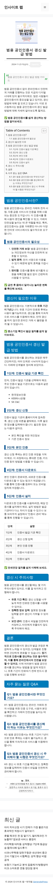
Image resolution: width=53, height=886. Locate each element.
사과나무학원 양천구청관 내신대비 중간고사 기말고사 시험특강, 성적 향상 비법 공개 (25, 856)
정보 (27, 780)
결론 (10, 169)
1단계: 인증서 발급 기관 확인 (25, 149)
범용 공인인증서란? (17, 134)
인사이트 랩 (13, 7)
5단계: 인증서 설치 (21, 162)
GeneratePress (40, 881)
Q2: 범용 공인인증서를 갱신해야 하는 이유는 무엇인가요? (28, 181)
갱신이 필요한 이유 (17, 141)
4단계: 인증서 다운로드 (23, 159)
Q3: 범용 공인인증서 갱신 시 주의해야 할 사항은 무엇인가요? (28, 188)
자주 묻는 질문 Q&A (17, 173)
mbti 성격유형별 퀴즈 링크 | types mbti (28, 783)
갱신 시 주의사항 (16, 165)
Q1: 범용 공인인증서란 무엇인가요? (28, 176)
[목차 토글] (42, 130)
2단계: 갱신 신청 (20, 152)
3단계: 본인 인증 (20, 155)
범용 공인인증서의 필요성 (24, 138)
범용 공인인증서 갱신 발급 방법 (23, 145)
